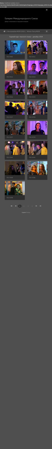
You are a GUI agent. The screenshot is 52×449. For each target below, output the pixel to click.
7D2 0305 (9, 57)
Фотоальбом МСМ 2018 (16, 31)
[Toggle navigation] (47, 10)
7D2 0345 (9, 284)
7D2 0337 (9, 222)
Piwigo (28, 361)
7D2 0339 (9, 243)
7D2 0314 (9, 119)
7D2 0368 (9, 305)
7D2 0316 (9, 140)
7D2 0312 (9, 98)
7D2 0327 (9, 181)
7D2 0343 (9, 264)
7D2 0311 (9, 78)
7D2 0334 (9, 202)
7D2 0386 (9, 326)
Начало (4, 31)
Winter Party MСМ (33, 31)
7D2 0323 (9, 160)
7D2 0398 (9, 346)
